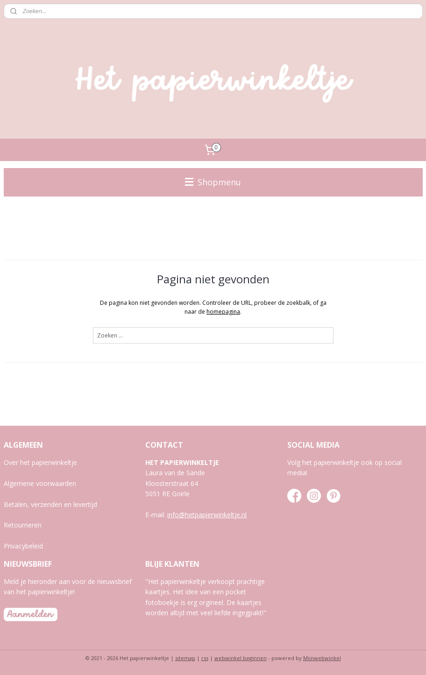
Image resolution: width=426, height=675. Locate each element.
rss (204, 657)
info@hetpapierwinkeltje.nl (207, 514)
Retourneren (23, 524)
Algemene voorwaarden (40, 483)
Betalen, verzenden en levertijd (50, 504)
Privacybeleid (23, 545)
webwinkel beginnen (240, 657)
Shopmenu (213, 182)
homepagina (223, 311)
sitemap (185, 657)
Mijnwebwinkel (322, 657)
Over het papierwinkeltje (40, 462)
